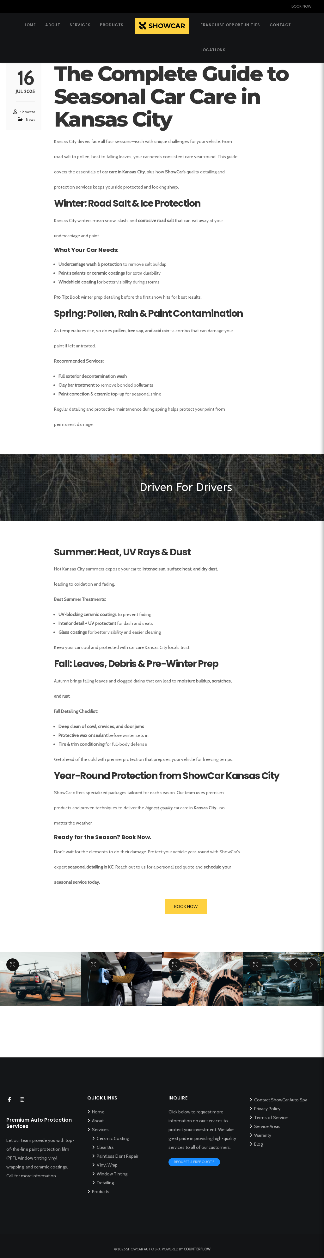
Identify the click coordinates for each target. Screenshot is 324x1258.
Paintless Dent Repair (117, 1156)
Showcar (27, 112)
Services (100, 1129)
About (98, 1121)
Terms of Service (271, 1117)
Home (98, 1112)
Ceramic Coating (113, 1138)
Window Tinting (112, 1174)
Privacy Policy (267, 1109)
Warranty (262, 1135)
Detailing (105, 1183)
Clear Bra (105, 1147)
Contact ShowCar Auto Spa (280, 1100)
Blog (258, 1144)
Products (100, 1191)
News (30, 120)
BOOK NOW (301, 6)
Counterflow (197, 1249)
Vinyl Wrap (107, 1165)
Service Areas (267, 1126)
